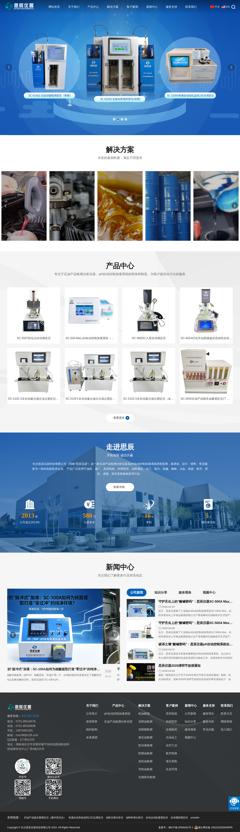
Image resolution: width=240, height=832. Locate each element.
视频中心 (190, 737)
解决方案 (112, 6)
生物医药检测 (146, 777)
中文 (215, 6)
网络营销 (226, 721)
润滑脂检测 (145, 729)
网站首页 (54, 6)
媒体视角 (190, 729)
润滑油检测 (145, 721)
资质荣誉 (91, 721)
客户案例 (132, 6)
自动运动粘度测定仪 (157, 817)
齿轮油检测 (145, 761)
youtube (195, 817)
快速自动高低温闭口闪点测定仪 (86, 817)
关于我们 (73, 6)
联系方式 (226, 713)
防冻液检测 (145, 745)
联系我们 (191, 6)
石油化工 (171, 737)
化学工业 (171, 745)
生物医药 (171, 729)
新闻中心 (152, 6)
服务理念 (208, 713)
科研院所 (171, 721)
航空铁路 (171, 753)
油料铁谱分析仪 (134, 817)
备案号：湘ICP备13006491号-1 (175, 827)
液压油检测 (145, 737)
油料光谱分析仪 (114, 817)
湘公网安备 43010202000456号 (213, 827)
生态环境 (171, 769)
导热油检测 (145, 769)
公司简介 (91, 713)
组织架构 (91, 729)
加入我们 (226, 729)
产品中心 (93, 6)
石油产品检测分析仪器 (118, 721)
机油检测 (144, 713)
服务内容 (208, 721)
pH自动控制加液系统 (117, 713)
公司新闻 (190, 713)
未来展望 (91, 737)
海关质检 (171, 761)
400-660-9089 (23, 715)
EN (225, 6)
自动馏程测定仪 (179, 817)
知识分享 (190, 721)
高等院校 (171, 713)
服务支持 (171, 6)
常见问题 (208, 729)
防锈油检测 (145, 753)
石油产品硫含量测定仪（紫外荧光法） (45, 817)
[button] (231, 67)
